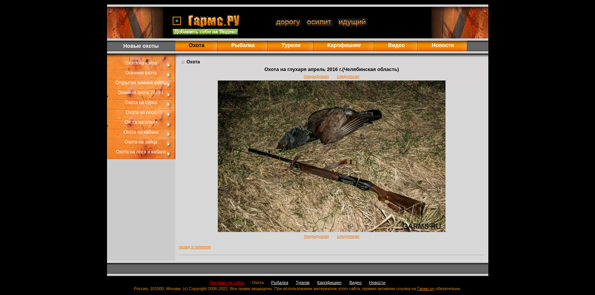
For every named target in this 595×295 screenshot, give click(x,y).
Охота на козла (141, 63)
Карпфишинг (344, 45)
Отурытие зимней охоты (141, 82)
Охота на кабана (140, 132)
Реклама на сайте (227, 282)
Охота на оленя (140, 122)
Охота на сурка (141, 102)
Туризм (291, 45)
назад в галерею (195, 247)
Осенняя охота (140, 73)
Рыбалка (243, 45)
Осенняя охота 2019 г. (141, 92)
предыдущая (316, 76)
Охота (258, 282)
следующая (348, 76)
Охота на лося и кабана (141, 152)
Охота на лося (141, 112)
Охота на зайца (141, 142)
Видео (396, 45)
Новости (443, 45)
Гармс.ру (425, 288)
